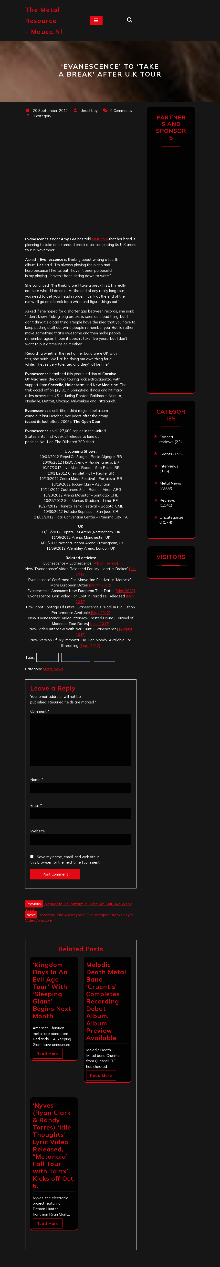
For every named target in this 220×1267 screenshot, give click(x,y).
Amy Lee (47, 657)
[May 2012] (125, 590)
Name (36, 779)
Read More (48, 1053)
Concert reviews (166, 439)
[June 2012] (100, 623)
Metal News (53, 669)
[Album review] (105, 563)
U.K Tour (104, 657)
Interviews (168, 466)
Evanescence (76, 657)
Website (37, 831)
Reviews (167, 500)
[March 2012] (100, 585)
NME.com (100, 239)
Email (36, 805)
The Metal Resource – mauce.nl (44, 20)
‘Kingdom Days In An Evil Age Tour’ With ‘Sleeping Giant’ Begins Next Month (52, 990)
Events (165, 453)
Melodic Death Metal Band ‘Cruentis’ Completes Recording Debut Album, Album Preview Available (106, 1001)
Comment (39, 711)
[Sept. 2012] (89, 645)
